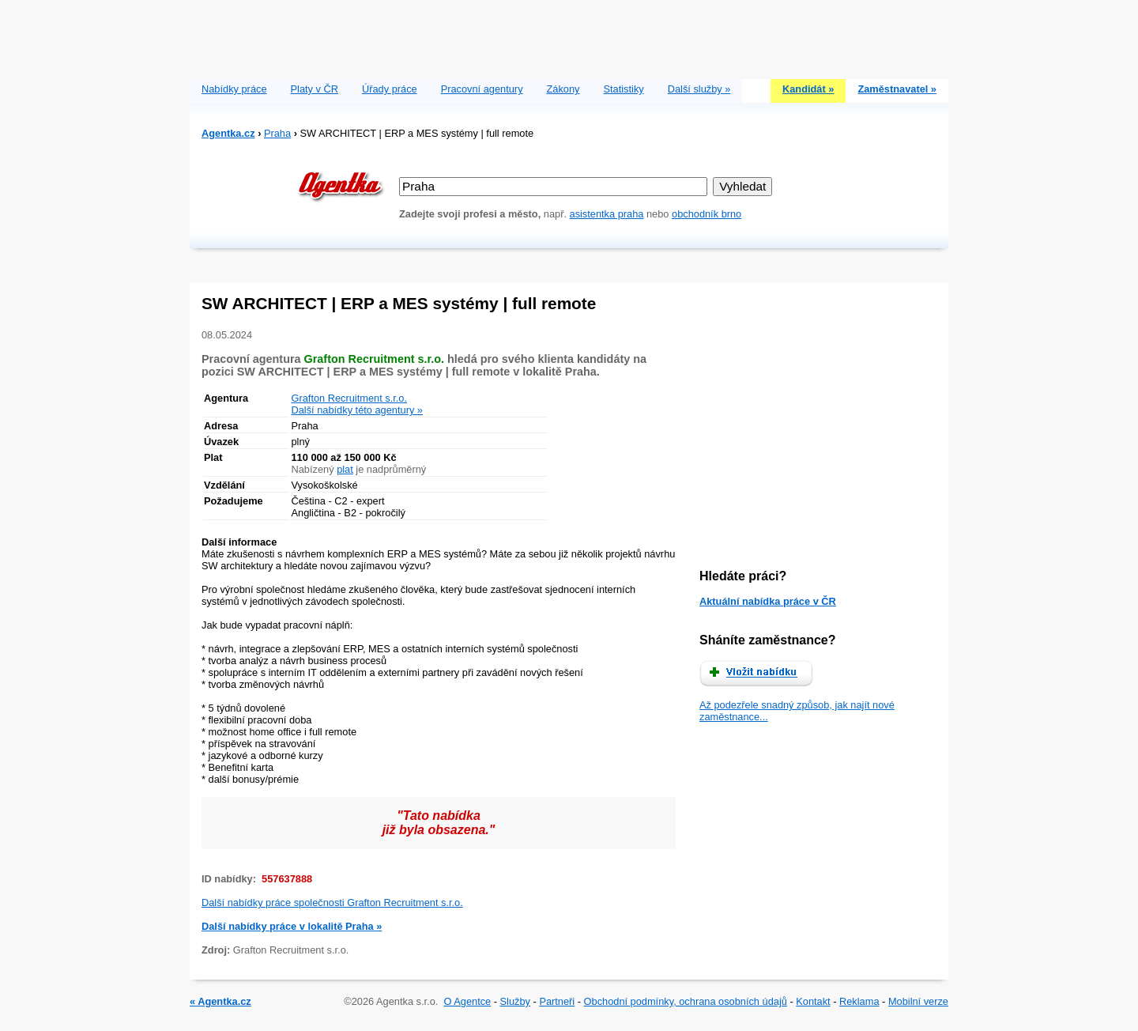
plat (345, 469)
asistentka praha (607, 214)
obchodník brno (706, 214)
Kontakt (813, 1001)
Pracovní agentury (482, 89)
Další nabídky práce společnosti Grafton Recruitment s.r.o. (332, 902)
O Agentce (467, 1001)
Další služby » (699, 89)
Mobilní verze (918, 1001)
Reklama (859, 1001)
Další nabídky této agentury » (357, 410)
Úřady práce (389, 89)
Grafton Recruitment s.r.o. (350, 398)
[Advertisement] (569, 35)
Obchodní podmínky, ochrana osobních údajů (685, 1001)
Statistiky (624, 89)
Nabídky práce (234, 89)
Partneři (557, 1001)
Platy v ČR (314, 89)
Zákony (563, 89)
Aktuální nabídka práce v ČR (767, 601)
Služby (515, 1001)
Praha (277, 133)
